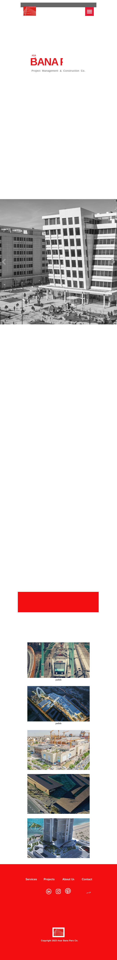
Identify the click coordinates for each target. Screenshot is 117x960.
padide (59, 679)
